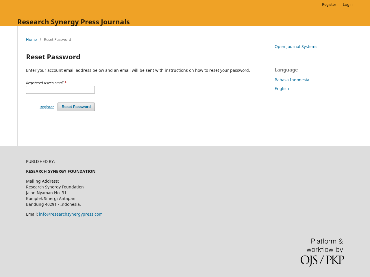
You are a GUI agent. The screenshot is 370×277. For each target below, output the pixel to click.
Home (31, 39)
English (282, 88)
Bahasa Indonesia (292, 79)
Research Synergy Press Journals (73, 21)
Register (329, 4)
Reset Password (76, 106)
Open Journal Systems (296, 46)
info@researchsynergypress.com (71, 214)
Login (348, 4)
